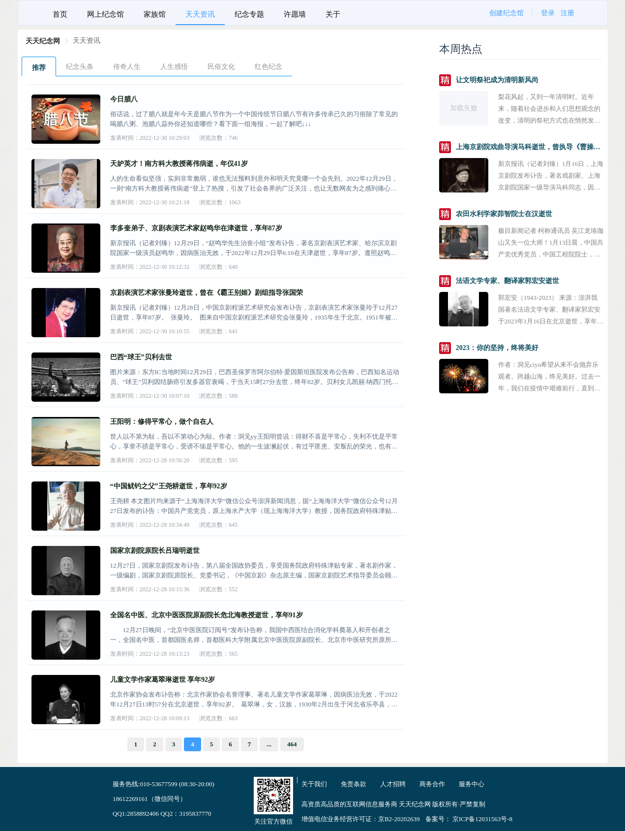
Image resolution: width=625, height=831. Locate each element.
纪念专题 (249, 14)
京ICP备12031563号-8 (482, 819)
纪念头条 (79, 66)
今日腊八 (124, 99)
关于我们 (314, 784)
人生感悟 (174, 66)
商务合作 (432, 784)
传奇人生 (127, 66)
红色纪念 (268, 66)
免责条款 (353, 784)
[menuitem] (60, 12)
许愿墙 (295, 14)
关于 (333, 14)
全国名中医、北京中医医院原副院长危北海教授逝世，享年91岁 (206, 615)
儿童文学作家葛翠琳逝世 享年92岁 (162, 679)
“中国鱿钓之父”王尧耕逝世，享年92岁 (168, 486)
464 (292, 744)
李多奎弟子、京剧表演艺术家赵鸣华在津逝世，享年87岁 (196, 228)
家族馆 (155, 14)
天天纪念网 (43, 41)
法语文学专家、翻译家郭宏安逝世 (507, 281)
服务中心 (471, 784)
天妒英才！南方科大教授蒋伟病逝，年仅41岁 (179, 163)
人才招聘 (393, 784)
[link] (43, 41)
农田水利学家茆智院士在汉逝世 (504, 214)
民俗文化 (221, 66)
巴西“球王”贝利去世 (141, 357)
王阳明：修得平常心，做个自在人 (161, 421)
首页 (60, 14)
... (269, 744)
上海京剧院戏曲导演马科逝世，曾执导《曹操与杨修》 (530, 147)
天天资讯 (200, 14)
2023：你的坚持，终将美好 (497, 348)
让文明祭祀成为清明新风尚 (497, 80)
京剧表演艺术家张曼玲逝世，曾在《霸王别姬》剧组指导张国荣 (206, 292)
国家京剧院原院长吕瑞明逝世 (155, 550)
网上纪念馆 (105, 14)
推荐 (39, 67)
